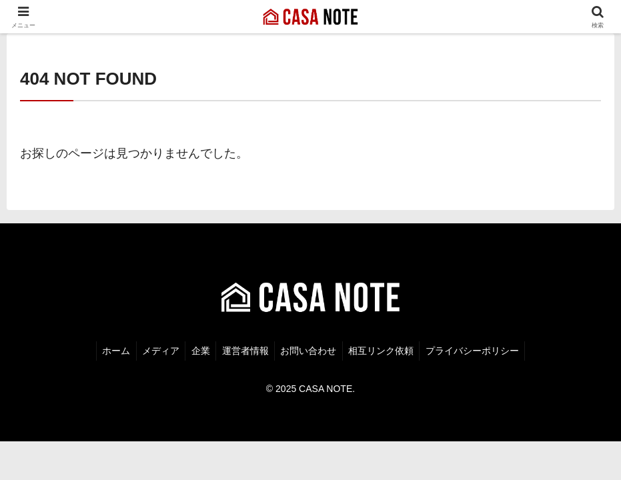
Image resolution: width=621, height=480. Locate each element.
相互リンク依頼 (385, 349)
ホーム (110, 349)
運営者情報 (245, 349)
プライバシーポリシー (479, 349)
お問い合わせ (311, 349)
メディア (156, 349)
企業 (198, 349)
